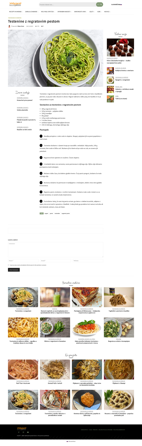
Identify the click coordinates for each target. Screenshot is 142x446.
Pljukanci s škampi (119, 383)
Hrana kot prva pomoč (24, 100)
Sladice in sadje (112, 58)
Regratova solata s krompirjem (119, 341)
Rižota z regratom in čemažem (55, 341)
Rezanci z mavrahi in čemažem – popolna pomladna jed (119, 414)
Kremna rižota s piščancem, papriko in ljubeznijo (87, 414)
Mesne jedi (118, 86)
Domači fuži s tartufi (55, 383)
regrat (46, 213)
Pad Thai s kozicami (23, 383)
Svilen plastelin (22, 110)
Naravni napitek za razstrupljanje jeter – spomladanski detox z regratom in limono (55, 312)
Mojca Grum (21, 26)
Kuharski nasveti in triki (86, 339)
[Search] (99, 4)
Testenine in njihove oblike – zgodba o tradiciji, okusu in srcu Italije (23, 342)
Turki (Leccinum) (121, 99)
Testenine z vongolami (23, 311)
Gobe (117, 96)
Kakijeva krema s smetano (124, 70)
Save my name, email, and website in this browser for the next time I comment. (28, 265)
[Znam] (15, 4)
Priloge (118, 339)
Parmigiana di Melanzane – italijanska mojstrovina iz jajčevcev (87, 312)
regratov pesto (66, 213)
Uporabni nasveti (22, 97)
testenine (57, 213)
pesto (51, 213)
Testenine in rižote (15, 18)
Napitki (54, 308)
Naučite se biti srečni (24, 130)
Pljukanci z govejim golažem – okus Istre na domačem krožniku (87, 384)
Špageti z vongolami (122, 80)
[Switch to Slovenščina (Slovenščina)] (71, 441)
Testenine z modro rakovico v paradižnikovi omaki (55, 414)
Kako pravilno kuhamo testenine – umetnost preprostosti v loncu (87, 342)
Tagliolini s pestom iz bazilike (119, 311)
